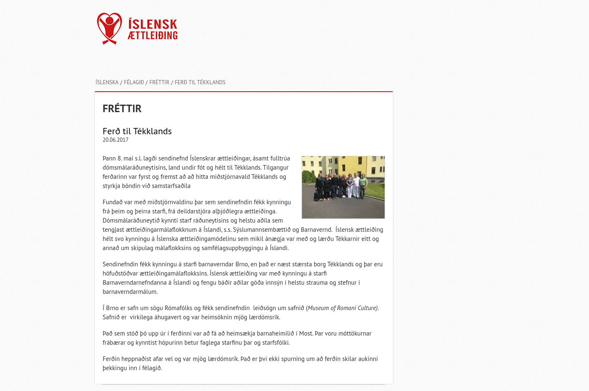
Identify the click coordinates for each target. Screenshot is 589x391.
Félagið (134, 82)
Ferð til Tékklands (200, 82)
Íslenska (107, 82)
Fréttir (159, 82)
